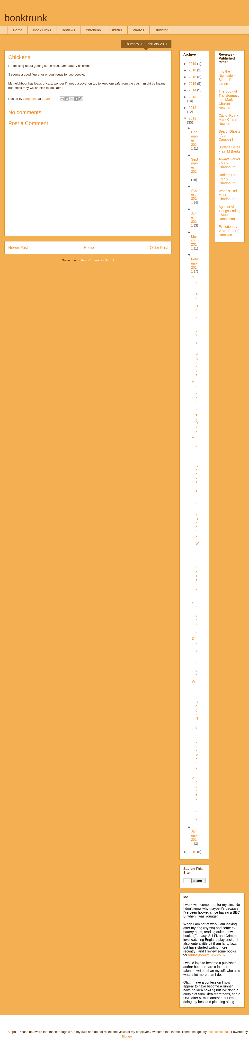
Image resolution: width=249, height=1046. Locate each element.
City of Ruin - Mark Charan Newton (228, 119)
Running (162, 30)
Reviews (68, 30)
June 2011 (194, 219)
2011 (192, 118)
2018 (193, 70)
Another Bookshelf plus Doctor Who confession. (195, 517)
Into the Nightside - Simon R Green (227, 77)
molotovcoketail (219, 1032)
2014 (193, 90)
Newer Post (18, 248)
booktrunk (25, 18)
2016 (193, 77)
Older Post (159, 248)
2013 (192, 97)
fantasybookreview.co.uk (206, 955)
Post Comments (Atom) (97, 260)
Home (17, 30)
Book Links (42, 30)
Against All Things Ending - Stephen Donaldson (229, 213)
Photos (138, 30)
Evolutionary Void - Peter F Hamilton (229, 231)
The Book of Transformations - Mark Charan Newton (229, 99)
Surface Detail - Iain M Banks (229, 149)
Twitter (116, 30)
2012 (192, 108)
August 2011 (194, 197)
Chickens (93, 30)
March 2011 (194, 242)
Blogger (127, 1036)
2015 (193, 84)
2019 (193, 64)
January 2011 (194, 837)
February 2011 (194, 265)
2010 (193, 852)
